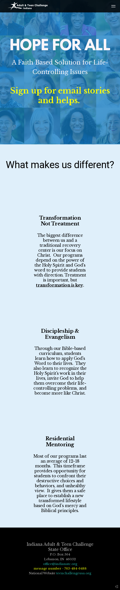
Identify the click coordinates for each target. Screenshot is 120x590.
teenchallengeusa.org (73, 573)
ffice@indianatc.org (61, 564)
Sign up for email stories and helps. (60, 95)
